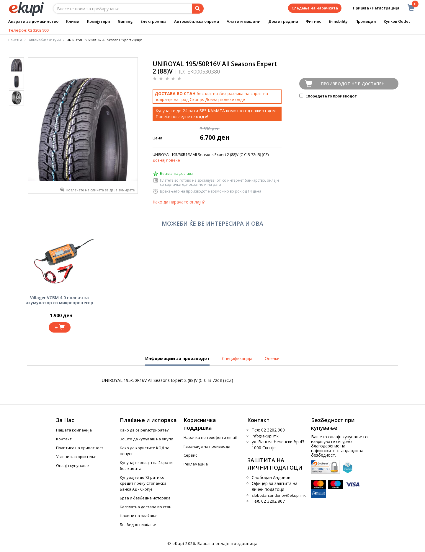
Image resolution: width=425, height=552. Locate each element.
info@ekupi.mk (265, 436)
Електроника (153, 21)
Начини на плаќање (139, 515)
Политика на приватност (79, 447)
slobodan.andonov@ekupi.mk (279, 495)
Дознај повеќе (166, 160)
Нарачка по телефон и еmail (210, 437)
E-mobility (338, 21)
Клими (72, 21)
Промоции (365, 21)
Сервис (190, 455)
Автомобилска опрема (196, 21)
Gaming (125, 21)
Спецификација (237, 358)
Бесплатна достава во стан (145, 506)
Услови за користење (76, 456)
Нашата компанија (74, 430)
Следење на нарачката (315, 8)
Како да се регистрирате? (144, 430)
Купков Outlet (397, 21)
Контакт (64, 439)
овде (240, 99)
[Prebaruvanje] (198, 9)
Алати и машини (244, 21)
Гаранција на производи (207, 446)
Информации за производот (177, 361)
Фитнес (313, 21)
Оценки (272, 358)
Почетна (15, 40)
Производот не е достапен (353, 84)
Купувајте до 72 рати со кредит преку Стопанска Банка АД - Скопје (143, 483)
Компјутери (98, 21)
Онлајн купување (72, 465)
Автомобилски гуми (45, 40)
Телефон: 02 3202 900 (28, 30)
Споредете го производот (328, 96)
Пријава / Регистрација (372, 8)
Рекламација (196, 464)
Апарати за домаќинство (33, 21)
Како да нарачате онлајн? (179, 202)
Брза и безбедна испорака (145, 498)
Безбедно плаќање (138, 524)
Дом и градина (283, 21)
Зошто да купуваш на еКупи (146, 439)
